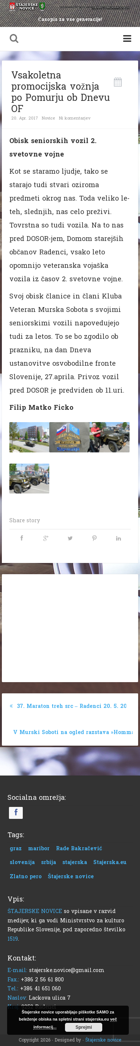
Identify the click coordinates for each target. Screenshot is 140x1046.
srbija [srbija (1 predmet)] (48, 862)
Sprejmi (83, 1027)
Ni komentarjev (74, 118)
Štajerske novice (103, 1040)
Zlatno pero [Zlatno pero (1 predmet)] (25, 876)
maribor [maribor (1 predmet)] (39, 848)
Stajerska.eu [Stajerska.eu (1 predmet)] (110, 862)
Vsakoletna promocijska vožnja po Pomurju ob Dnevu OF (60, 92)
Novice (48, 118)
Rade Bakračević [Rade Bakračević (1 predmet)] (79, 848)
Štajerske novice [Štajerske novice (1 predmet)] (71, 876)
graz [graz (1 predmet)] (16, 848)
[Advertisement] (70, 626)
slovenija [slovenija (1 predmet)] (22, 862)
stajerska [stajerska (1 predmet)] (74, 862)
